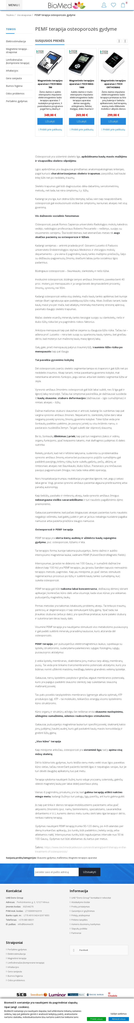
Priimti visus (96, 1018)
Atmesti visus (119, 1018)
